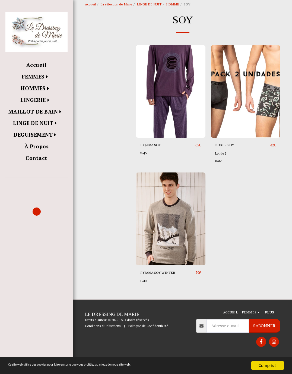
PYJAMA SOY (152, 158)
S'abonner (264, 338)
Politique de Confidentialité (148, 338)
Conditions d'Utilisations (103, 338)
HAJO (143, 166)
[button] (36, 185)
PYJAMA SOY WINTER (161, 285)
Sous (98, 91)
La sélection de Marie (116, 4)
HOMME (172, 4)
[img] (170, 104)
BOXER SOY (226, 158)
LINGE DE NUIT (149, 4)
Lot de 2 (221, 166)
